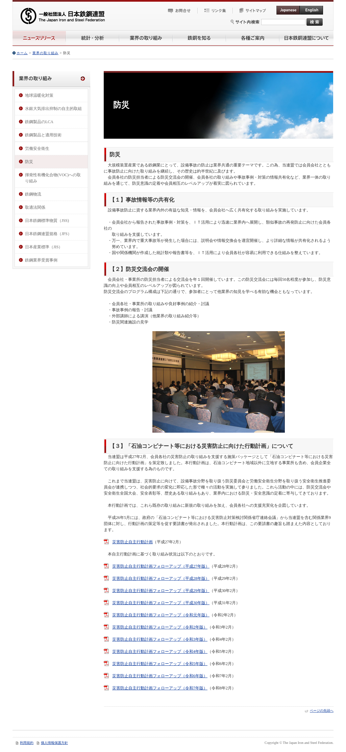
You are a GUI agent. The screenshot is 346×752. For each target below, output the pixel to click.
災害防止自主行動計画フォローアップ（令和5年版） (159, 663)
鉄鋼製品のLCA (39, 121)
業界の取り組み (45, 53)
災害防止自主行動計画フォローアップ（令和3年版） (159, 639)
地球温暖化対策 (39, 95)
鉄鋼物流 (33, 194)
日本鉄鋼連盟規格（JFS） (48, 233)
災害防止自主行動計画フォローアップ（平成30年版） (160, 602)
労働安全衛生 (37, 148)
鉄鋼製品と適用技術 (43, 135)
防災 (29, 161)
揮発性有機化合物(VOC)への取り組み (53, 178)
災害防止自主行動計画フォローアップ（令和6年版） (159, 676)
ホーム (22, 53)
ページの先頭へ (321, 710)
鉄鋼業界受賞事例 (41, 260)
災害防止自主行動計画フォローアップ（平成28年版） (160, 578)
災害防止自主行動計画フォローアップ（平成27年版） (160, 566)
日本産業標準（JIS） (44, 247)
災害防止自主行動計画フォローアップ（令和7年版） (159, 688)
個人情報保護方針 (54, 743)
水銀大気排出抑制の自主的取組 (53, 108)
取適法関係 (35, 207)
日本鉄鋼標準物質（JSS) (47, 220)
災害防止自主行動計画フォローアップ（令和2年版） (159, 627)
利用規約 (26, 743)
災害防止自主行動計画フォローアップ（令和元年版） (160, 615)
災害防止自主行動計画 (132, 542)
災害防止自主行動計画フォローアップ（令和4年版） (159, 651)
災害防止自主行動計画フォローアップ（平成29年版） (160, 590)
